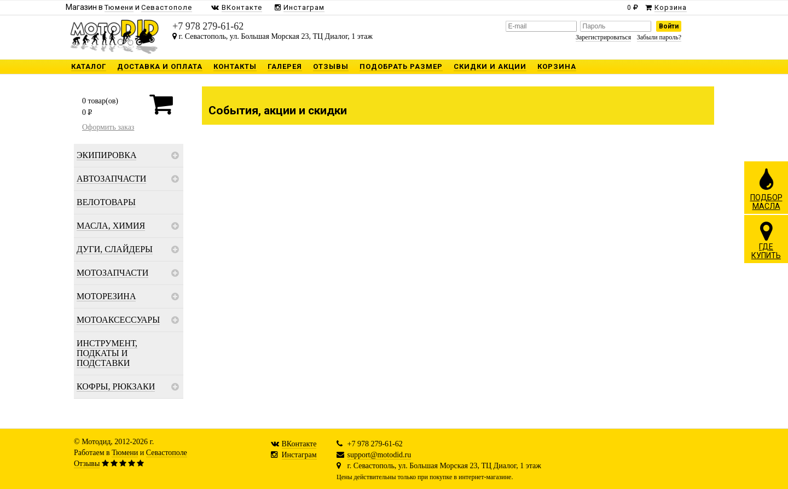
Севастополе (166, 453)
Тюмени (125, 453)
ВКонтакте (299, 444)
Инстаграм (299, 455)
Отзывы (87, 463)
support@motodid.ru (379, 455)
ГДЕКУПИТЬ (766, 240)
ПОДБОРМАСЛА (766, 189)
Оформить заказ (108, 127)
